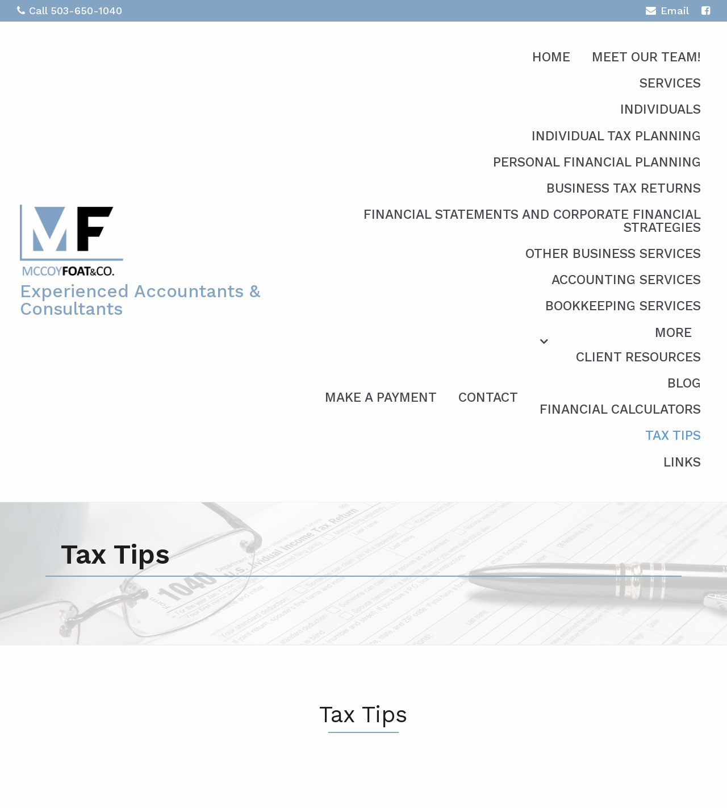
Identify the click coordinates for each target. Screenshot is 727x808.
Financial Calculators (620, 409)
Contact (488, 397)
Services (670, 83)
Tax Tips (673, 435)
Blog (684, 383)
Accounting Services (626, 280)
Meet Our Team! (646, 57)
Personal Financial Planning (597, 162)
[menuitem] (579, 395)
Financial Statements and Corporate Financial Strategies (532, 221)
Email (667, 12)
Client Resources (638, 357)
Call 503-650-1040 (69, 10)
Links (682, 462)
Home (551, 57)
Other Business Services (613, 253)
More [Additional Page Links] (673, 332)
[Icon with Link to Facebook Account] (705, 10)
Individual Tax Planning (616, 136)
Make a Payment (381, 397)
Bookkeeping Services (623, 306)
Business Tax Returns (623, 188)
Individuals (660, 109)
